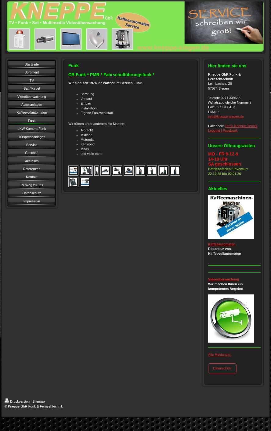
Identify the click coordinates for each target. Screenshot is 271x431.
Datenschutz (222, 368)
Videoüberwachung (223, 279)
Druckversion (17, 401)
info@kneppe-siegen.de (226, 116)
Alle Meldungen (219, 354)
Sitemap (38, 401)
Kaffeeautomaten (221, 244)
